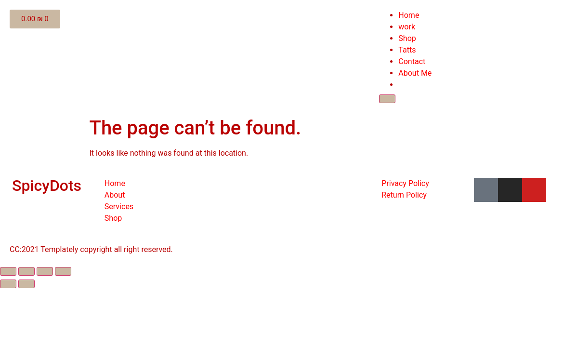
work (406, 26)
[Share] (26, 271)
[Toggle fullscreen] (45, 271)
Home (408, 15)
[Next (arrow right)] (26, 284)
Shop (407, 38)
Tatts (407, 49)
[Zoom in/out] (63, 271)
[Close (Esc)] (8, 271)
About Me (415, 73)
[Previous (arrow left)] (8, 284)
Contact (411, 61)
